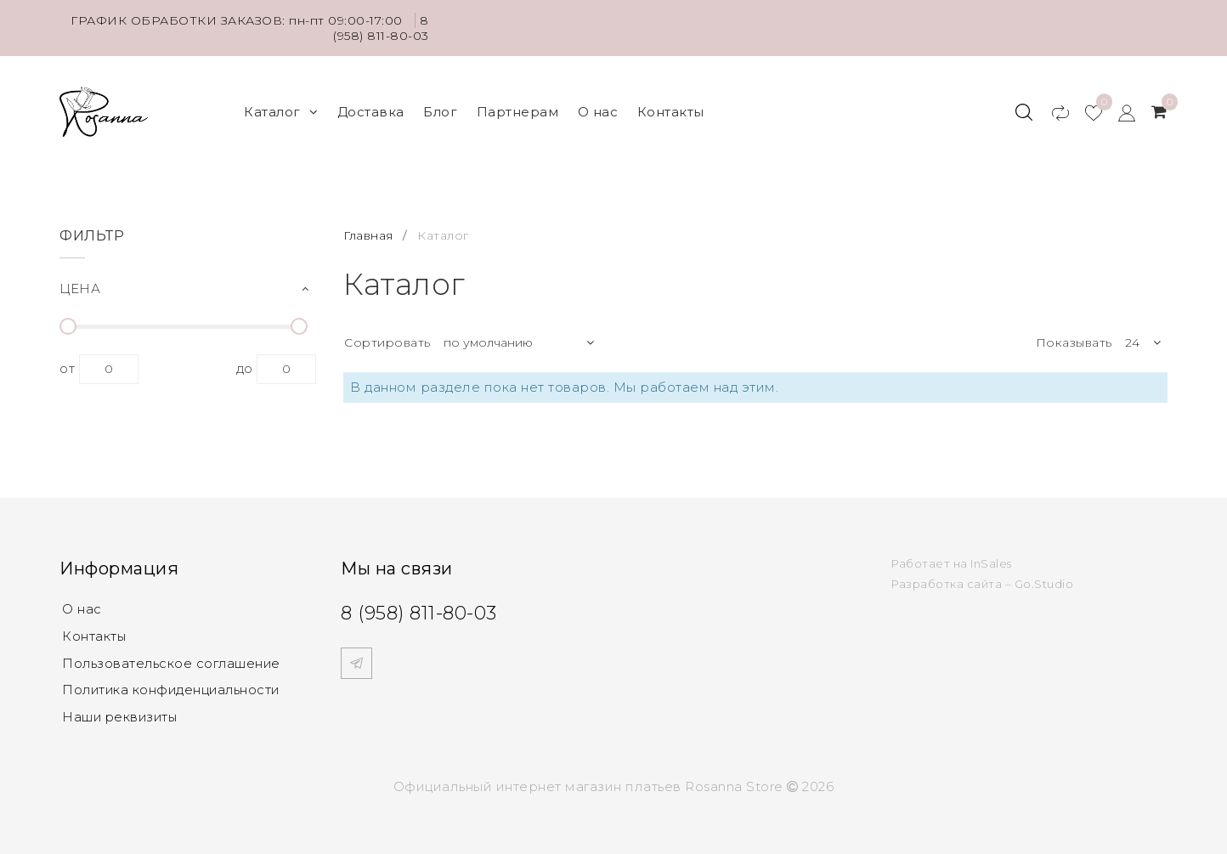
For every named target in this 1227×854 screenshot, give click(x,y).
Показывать (1074, 341)
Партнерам (518, 111)
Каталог (281, 111)
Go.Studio (1044, 582)
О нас (598, 111)
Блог (440, 111)
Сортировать (387, 341)
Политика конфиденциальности (174, 690)
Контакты (670, 111)
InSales (991, 561)
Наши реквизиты (121, 717)
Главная (370, 233)
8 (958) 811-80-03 (381, 28)
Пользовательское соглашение (173, 662)
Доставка (370, 111)
